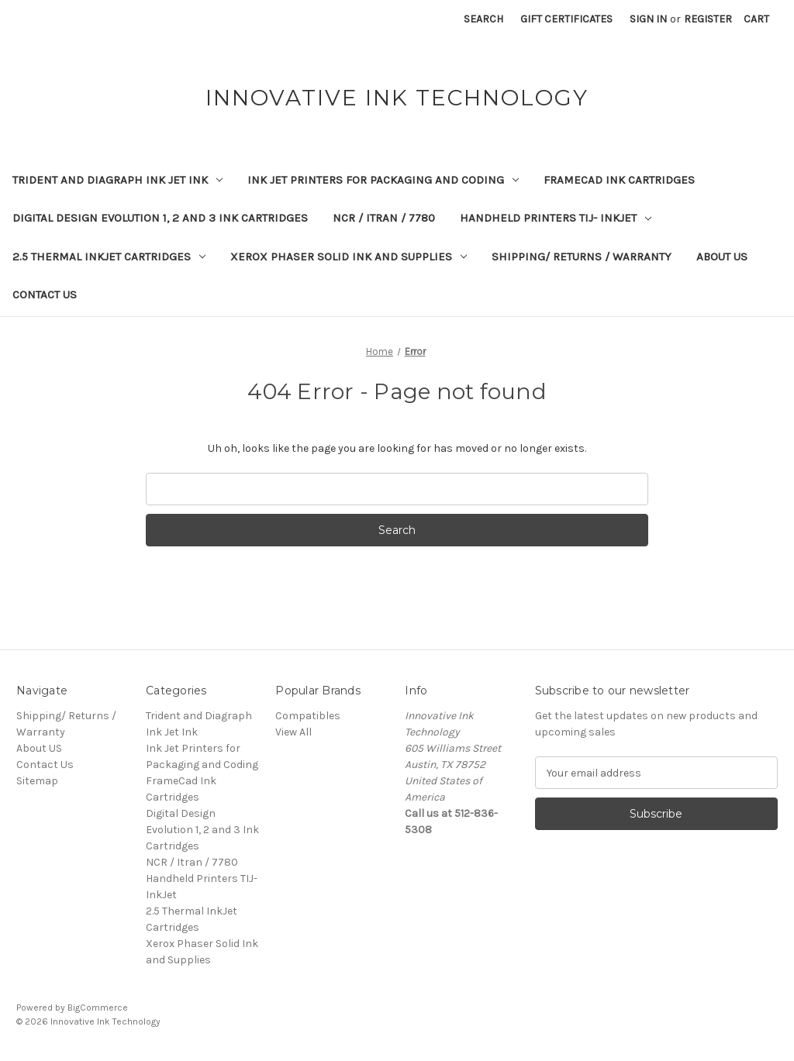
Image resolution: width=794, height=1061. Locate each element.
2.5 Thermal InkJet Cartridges (108, 257)
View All (293, 732)
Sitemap (37, 780)
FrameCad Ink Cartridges (619, 180)
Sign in (648, 19)
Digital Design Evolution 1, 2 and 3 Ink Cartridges (160, 218)
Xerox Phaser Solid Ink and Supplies (348, 257)
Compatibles (307, 715)
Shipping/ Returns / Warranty (581, 257)
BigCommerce (97, 1007)
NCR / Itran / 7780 (384, 218)
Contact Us (44, 294)
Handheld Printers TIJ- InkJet (555, 218)
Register (708, 19)
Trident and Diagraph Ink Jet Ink (117, 180)
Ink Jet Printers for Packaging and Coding (383, 180)
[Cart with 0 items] (756, 19)
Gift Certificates (566, 19)
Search (483, 19)
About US (721, 257)
